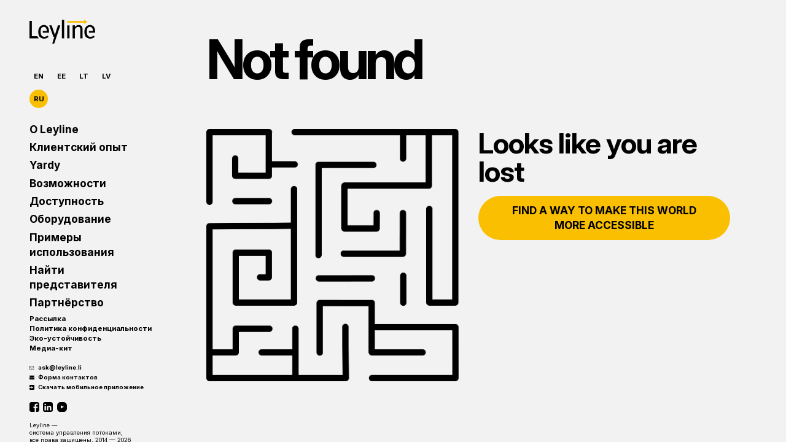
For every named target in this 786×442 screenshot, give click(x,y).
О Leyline (54, 129)
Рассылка (47, 318)
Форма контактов (63, 377)
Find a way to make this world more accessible (604, 217)
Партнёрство (66, 302)
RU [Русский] (39, 99)
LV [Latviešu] (106, 76)
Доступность (66, 201)
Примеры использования (71, 244)
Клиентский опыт (78, 147)
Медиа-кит (50, 348)
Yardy (44, 164)
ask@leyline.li (55, 367)
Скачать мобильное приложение (86, 387)
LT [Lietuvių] (83, 76)
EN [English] (39, 76)
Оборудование (70, 218)
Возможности (67, 183)
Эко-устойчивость (65, 338)
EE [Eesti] (61, 76)
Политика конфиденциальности (90, 328)
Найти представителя (73, 277)
